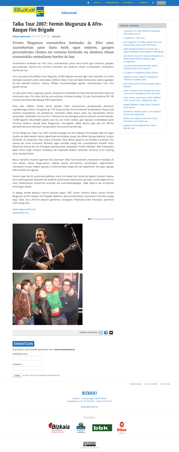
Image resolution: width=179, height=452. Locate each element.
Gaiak (97, 3)
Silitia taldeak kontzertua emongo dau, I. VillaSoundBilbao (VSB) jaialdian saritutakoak (143, 50)
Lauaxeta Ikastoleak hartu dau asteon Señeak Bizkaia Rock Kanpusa (140, 67)
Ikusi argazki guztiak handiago (101, 219)
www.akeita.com (21, 212)
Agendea (143, 3)
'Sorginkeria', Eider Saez (134, 38)
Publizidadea (136, 384)
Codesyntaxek (86, 447)
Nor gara (166, 384)
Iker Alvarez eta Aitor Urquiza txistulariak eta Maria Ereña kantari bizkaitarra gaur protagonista (143, 59)
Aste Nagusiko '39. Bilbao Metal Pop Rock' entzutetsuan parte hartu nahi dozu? (142, 43)
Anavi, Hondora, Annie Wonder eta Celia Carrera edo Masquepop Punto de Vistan (141, 92)
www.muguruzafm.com (24, 209)
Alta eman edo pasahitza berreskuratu (42, 375)
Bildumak (129, 3)
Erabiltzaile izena (20, 353)
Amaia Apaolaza (22, 36)
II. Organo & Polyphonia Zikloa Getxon (140, 72)
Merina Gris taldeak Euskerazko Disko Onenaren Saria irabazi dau (140, 119)
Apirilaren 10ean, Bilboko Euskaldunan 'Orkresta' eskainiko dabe (140, 78)
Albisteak (69, 12)
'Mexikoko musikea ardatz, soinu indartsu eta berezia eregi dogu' (142, 113)
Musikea (56, 36)
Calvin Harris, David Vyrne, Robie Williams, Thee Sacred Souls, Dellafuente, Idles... (142, 99)
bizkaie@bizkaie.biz (89, 406)
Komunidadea (112, 3)
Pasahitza (17, 364)
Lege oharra (151, 384)
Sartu (161, 3)
